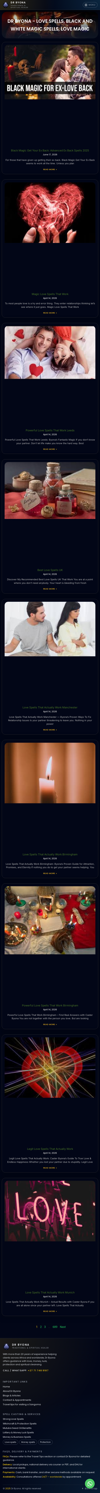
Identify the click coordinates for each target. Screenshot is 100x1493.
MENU (90, 4)
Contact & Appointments (17, 1399)
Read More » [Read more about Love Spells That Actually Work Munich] (50, 1311)
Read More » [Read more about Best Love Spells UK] (50, 588)
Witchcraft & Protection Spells (20, 1423)
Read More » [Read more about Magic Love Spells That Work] (50, 312)
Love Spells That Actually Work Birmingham (50, 854)
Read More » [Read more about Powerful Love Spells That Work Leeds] (50, 449)
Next (63, 1327)
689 (55, 1327)
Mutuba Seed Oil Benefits (17, 1428)
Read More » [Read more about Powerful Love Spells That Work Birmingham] (50, 1024)
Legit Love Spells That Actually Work (50, 1149)
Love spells (10, 1442)
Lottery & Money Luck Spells (18, 1432)
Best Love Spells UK (50, 570)
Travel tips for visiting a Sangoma (22, 1404)
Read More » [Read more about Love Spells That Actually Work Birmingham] (50, 873)
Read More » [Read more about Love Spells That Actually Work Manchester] (50, 729)
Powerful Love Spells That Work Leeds (50, 430)
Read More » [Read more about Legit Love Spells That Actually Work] (50, 1167)
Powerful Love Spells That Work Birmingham (50, 1005)
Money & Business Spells (17, 1436)
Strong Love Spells (13, 1418)
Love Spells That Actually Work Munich (50, 1292)
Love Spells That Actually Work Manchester (50, 707)
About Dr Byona (12, 1391)
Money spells (28, 1442)
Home (6, 1386)
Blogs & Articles (12, 1395)
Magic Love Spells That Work (50, 294)
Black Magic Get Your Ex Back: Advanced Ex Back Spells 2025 (50, 150)
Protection (45, 1442)
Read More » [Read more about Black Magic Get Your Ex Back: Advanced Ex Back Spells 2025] (50, 169)
